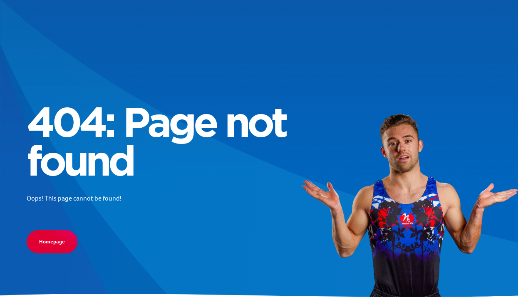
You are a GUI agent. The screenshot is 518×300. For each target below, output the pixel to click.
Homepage (52, 241)
